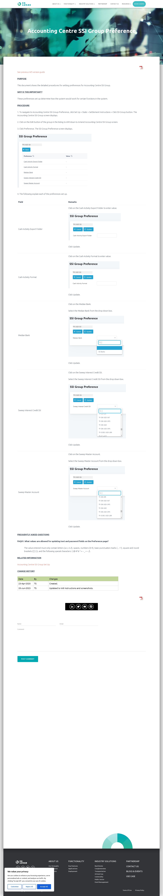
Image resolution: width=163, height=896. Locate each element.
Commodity (99, 877)
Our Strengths (54, 866)
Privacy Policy (139, 890)
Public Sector (99, 879)
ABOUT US (53, 861)
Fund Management (101, 882)
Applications (72, 868)
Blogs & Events (134, 871)
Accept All (44, 887)
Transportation (100, 871)
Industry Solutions (87, 4)
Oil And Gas (99, 874)
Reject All (29, 887)
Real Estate (99, 866)
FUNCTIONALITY (76, 861)
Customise (14, 887)
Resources (126, 4)
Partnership (102, 4)
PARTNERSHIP (132, 861)
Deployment (72, 871)
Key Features (73, 866)
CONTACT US (132, 866)
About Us (56, 4)
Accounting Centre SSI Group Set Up (33, 564)
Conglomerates (100, 868)
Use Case (130, 876)
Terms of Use (127, 890)
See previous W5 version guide (31, 72)
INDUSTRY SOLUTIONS (105, 861)
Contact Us (114, 4)
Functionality (70, 4)
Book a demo (139, 4)
